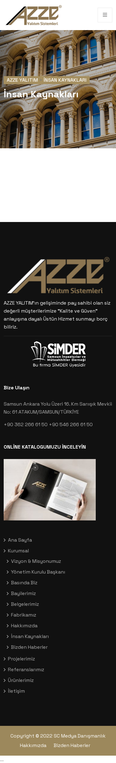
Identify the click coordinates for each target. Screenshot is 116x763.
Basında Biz (24, 582)
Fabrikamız (23, 615)
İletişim (16, 691)
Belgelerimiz (25, 604)
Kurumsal (18, 550)
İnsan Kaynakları (30, 636)
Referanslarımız (26, 669)
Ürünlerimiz (21, 680)
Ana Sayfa (20, 540)
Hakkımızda (24, 625)
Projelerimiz (21, 659)
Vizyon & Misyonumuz (36, 561)
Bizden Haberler (29, 647)
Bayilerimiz (23, 593)
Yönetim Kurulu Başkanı (38, 572)
